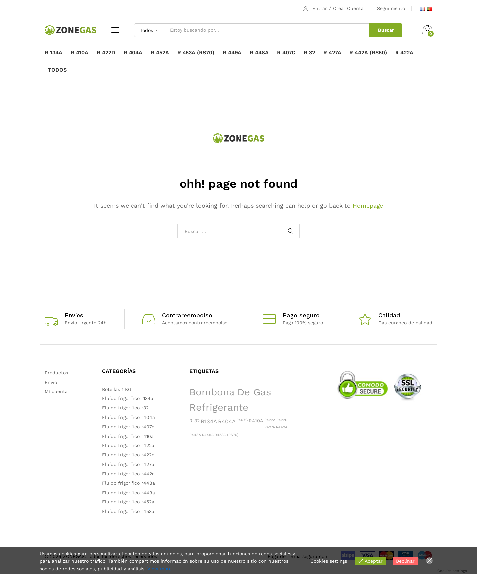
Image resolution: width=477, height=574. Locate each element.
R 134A (53, 52)
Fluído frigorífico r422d (128, 454)
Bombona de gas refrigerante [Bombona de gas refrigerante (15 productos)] (230, 400)
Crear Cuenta (348, 8)
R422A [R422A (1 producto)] (269, 420)
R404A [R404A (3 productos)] (227, 421)
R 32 (309, 52)
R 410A (79, 52)
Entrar (319, 8)
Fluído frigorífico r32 (125, 407)
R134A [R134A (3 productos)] (209, 421)
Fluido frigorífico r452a (128, 501)
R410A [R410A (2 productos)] (256, 420)
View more (159, 568)
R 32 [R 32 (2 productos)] (194, 420)
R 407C (286, 52)
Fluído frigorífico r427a (128, 464)
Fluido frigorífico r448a (128, 483)
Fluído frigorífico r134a (127, 398)
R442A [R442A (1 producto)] (281, 427)
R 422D (106, 52)
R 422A (404, 52)
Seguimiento (391, 8)
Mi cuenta (56, 391)
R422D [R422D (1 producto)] (282, 420)
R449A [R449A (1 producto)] (208, 435)
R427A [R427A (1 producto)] (269, 427)
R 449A (232, 52)
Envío (51, 382)
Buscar (386, 30)
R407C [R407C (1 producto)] (242, 420)
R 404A (133, 52)
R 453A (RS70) (195, 52)
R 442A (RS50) (368, 52)
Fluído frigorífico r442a (128, 473)
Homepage (368, 205)
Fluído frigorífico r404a (128, 417)
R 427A (332, 52)
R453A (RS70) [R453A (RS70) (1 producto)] (226, 435)
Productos (56, 372)
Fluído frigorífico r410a (128, 436)
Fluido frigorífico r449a (128, 492)
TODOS (57, 70)
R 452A (160, 52)
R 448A (259, 52)
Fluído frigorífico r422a (128, 445)
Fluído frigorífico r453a (128, 511)
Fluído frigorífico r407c (128, 426)
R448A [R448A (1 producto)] (195, 435)
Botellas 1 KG (116, 389)
